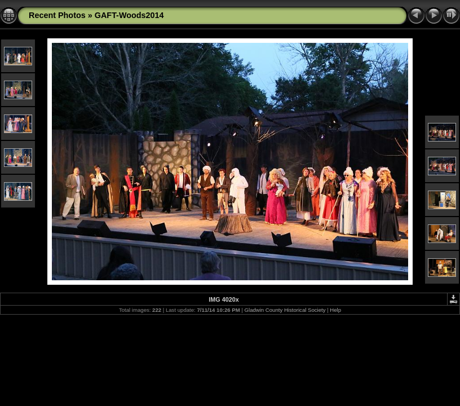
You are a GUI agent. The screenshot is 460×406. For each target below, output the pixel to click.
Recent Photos (57, 15)
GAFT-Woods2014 (129, 15)
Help (335, 310)
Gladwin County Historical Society (285, 310)
